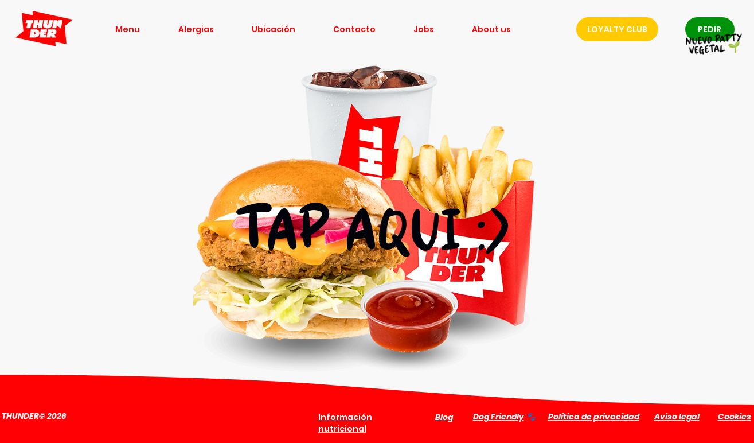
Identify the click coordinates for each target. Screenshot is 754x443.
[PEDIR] (710, 29)
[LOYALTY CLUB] (617, 29)
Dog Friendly (498, 416)
